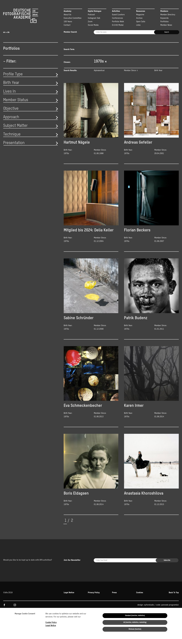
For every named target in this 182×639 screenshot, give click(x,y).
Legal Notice (50, 626)
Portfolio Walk (118, 22)
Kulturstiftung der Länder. (14, 604)
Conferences (117, 18)
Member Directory (167, 15)
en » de (6, 32)
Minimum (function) (135, 629)
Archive (139, 18)
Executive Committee (72, 18)
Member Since (130, 74)
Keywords (164, 18)
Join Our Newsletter (72, 552)
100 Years (68, 22)
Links (138, 25)
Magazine (140, 15)
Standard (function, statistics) (135, 615)
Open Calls (140, 22)
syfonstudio (149, 589)
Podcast (91, 15)
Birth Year (158, 74)
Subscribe (167, 552)
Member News (166, 25)
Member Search (70, 32)
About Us (67, 15)
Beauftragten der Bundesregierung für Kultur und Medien (128, 601)
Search (166, 32)
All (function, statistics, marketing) (134, 622)
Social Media (93, 25)
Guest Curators (118, 15)
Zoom (90, 22)
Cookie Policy (51, 622)
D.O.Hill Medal (118, 25)
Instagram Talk (94, 18)
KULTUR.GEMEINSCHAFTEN (25, 601)
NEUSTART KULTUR (160, 601)
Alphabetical (99, 74)
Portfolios (164, 22)
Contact (67, 25)
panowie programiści (170, 589)
